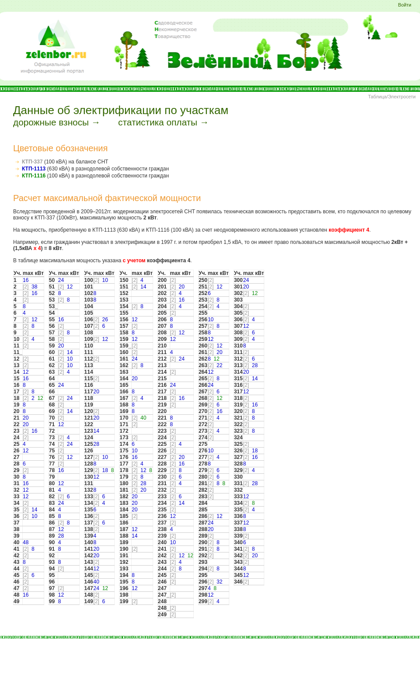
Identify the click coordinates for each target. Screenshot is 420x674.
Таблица (377, 96)
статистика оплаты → (163, 122)
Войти (404, 4)
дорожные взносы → (57, 122)
